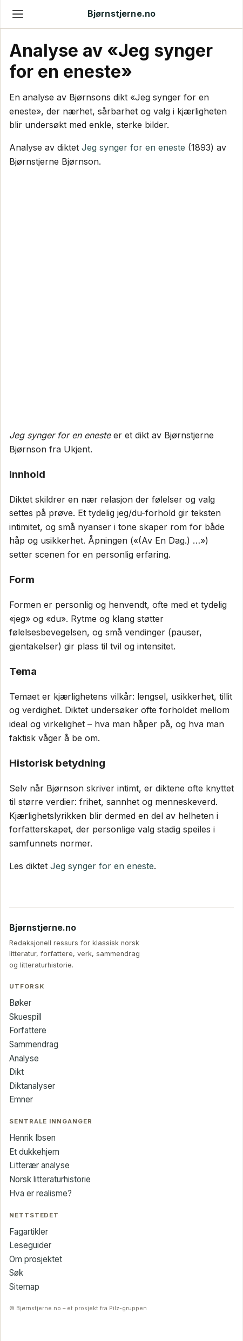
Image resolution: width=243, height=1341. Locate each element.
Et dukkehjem (34, 1152)
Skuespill (25, 1017)
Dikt (16, 1072)
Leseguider (30, 1245)
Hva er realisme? (40, 1193)
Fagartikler (28, 1232)
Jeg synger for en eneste (133, 147)
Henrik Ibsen (32, 1138)
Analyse (24, 1058)
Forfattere (27, 1030)
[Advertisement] (121, 298)
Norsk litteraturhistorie (50, 1179)
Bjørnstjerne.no (121, 14)
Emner (21, 1099)
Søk (16, 1273)
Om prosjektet (35, 1259)
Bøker (20, 1003)
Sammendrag (33, 1044)
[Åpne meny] (17, 14)
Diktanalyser (32, 1086)
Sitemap (24, 1287)
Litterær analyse (39, 1165)
